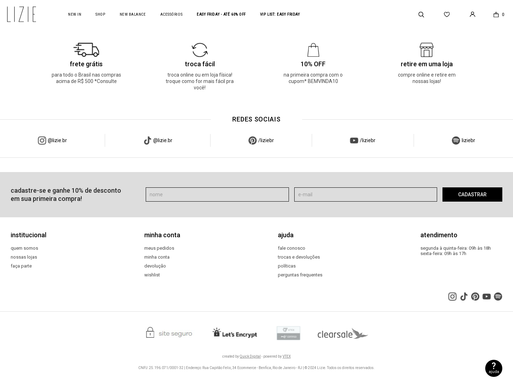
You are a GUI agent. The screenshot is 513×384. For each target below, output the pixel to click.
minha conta (157, 257)
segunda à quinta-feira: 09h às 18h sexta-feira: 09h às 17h (455, 251)
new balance (133, 14)
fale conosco (291, 248)
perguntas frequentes (300, 275)
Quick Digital (250, 356)
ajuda (494, 371)
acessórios (171, 14)
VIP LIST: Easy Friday (280, 14)
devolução (155, 266)
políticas (287, 266)
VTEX (287, 356)
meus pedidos (159, 248)
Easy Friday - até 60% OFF (221, 14)
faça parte (21, 266)
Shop (100, 14)
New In (74, 14)
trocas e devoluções (299, 257)
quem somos (24, 248)
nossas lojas (24, 257)
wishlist (152, 275)
